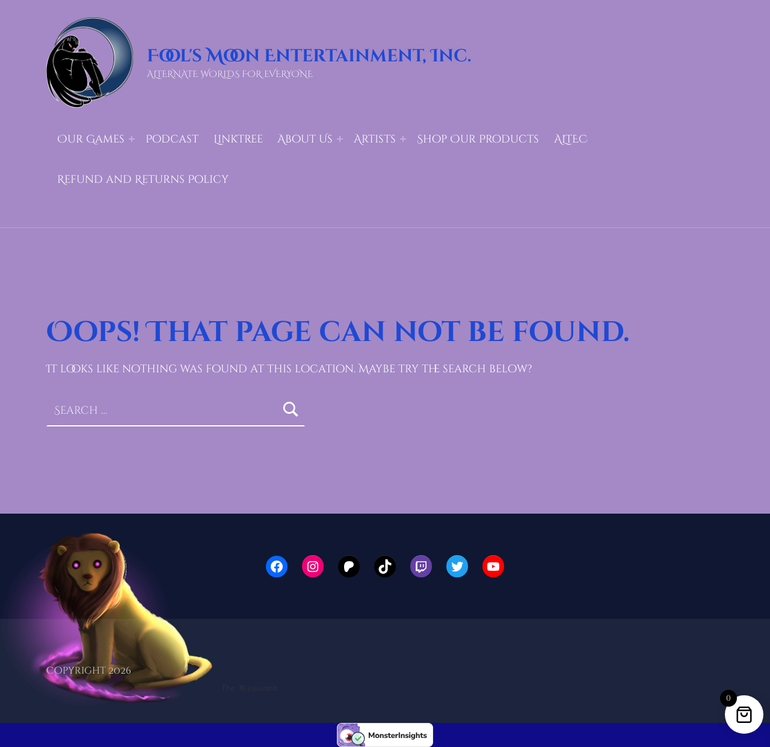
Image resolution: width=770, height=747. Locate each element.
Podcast (172, 139)
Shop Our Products (478, 139)
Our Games (91, 139)
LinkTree (238, 139)
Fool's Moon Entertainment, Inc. (309, 56)
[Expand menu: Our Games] (132, 139)
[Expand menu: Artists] (403, 139)
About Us (305, 139)
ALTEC (571, 139)
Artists (375, 139)
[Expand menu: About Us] (340, 139)
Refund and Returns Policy (143, 179)
